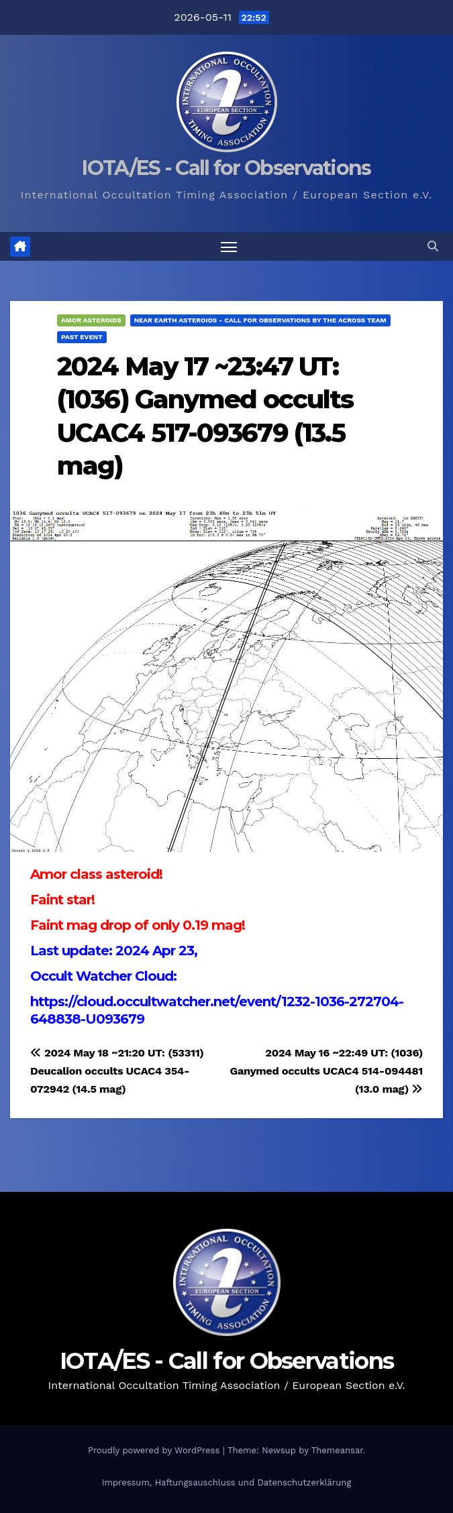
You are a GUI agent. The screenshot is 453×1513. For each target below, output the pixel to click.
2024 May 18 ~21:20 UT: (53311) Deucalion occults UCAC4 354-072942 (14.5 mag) (117, 1070)
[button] (432, 246)
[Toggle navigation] (228, 246)
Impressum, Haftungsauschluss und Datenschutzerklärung (227, 1482)
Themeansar (337, 1450)
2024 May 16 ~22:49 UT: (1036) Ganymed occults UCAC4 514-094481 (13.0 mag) (326, 1070)
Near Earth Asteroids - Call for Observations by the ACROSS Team (260, 320)
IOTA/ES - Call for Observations (226, 168)
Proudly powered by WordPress (155, 1450)
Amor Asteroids (91, 320)
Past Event (82, 337)
